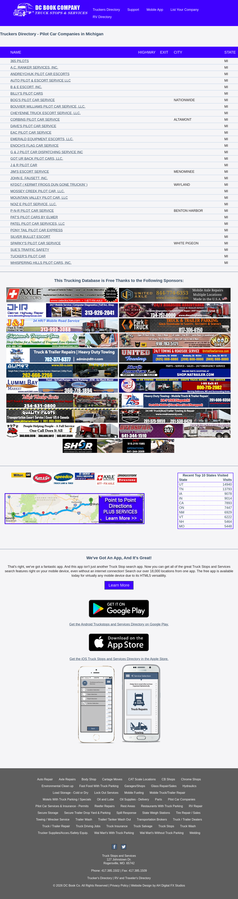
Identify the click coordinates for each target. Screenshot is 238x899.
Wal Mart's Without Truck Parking (162, 832)
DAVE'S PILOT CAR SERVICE (33, 126)
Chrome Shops (191, 779)
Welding (194, 832)
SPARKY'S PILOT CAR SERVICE (35, 243)
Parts (158, 799)
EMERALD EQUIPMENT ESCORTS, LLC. (41, 139)
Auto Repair (45, 779)
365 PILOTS (19, 61)
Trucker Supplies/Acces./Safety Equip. (63, 832)
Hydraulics (189, 786)
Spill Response (126, 812)
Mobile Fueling (134, 792)
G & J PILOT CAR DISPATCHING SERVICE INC (46, 152)
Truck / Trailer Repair (56, 826)
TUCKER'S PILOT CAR (28, 256)
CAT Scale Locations (142, 779)
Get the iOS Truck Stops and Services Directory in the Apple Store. (119, 659)
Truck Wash (188, 826)
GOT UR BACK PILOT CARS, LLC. (36, 158)
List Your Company (185, 10)
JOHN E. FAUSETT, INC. (29, 178)
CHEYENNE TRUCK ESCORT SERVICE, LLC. (45, 113)
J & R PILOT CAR (23, 165)
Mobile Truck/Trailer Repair (167, 792)
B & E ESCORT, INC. (26, 87)
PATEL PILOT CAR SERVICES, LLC (37, 224)
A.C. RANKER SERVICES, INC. (34, 67)
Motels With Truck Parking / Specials (67, 799)
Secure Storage (48, 812)
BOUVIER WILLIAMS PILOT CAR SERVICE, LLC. (47, 106)
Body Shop (89, 779)
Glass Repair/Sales (164, 786)
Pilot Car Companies (181, 799)
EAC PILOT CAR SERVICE (30, 132)
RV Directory (102, 17)
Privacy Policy (119, 885)
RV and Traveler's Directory (133, 878)
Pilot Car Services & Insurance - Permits (62, 806)
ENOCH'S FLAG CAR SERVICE (34, 145)
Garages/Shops (134, 786)
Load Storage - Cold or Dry (70, 792)
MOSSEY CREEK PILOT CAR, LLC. (37, 191)
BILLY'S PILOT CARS (26, 93)
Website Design (141, 885)
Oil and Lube (105, 799)
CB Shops (168, 779)
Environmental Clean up (57, 786)
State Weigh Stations (156, 812)
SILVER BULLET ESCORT (30, 237)
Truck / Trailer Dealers (187, 819)
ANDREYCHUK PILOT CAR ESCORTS (39, 74)
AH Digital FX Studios (170, 885)
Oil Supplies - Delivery (134, 799)
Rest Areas (127, 806)
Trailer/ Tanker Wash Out (114, 819)
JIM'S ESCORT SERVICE (29, 172)
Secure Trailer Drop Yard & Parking (87, 812)
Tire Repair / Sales (188, 812)
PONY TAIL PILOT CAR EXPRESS (36, 230)
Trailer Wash (83, 819)
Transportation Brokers (152, 819)
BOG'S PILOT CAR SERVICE (32, 100)
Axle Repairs (67, 779)
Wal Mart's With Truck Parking (114, 832)
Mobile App (155, 10)
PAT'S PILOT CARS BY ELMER (34, 217)
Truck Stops (166, 826)
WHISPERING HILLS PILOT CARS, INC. (41, 263)
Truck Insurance (117, 826)
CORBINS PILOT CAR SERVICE (35, 119)
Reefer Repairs (105, 806)
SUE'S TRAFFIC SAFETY (29, 250)
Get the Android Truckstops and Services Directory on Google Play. (119, 624)
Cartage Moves (112, 779)
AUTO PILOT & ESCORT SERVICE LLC (40, 80)
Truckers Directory (106, 10)
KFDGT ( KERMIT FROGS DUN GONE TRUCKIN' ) (48, 185)
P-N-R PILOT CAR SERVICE (32, 211)
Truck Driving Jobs (88, 826)
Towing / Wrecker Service (53, 819)
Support (133, 10)
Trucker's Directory (99, 878)
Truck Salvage (143, 826)
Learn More (119, 585)
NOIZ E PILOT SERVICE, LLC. (33, 204)
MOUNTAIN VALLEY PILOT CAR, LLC (39, 198)
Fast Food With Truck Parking (99, 786)
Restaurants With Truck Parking (162, 806)
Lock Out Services (106, 792)
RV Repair (195, 806)
